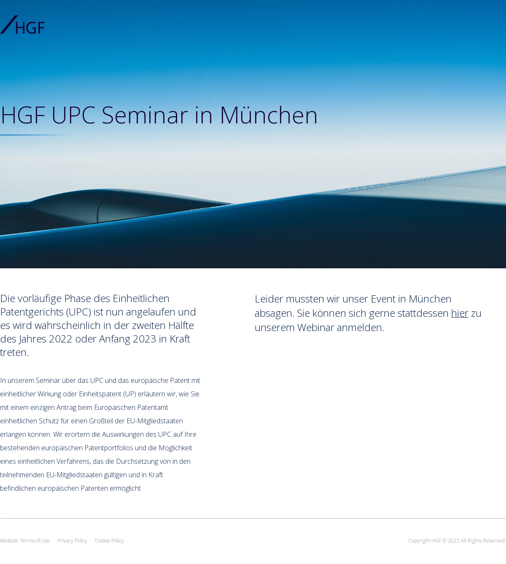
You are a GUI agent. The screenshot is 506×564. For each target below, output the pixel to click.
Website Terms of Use (25, 540)
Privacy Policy (72, 540)
